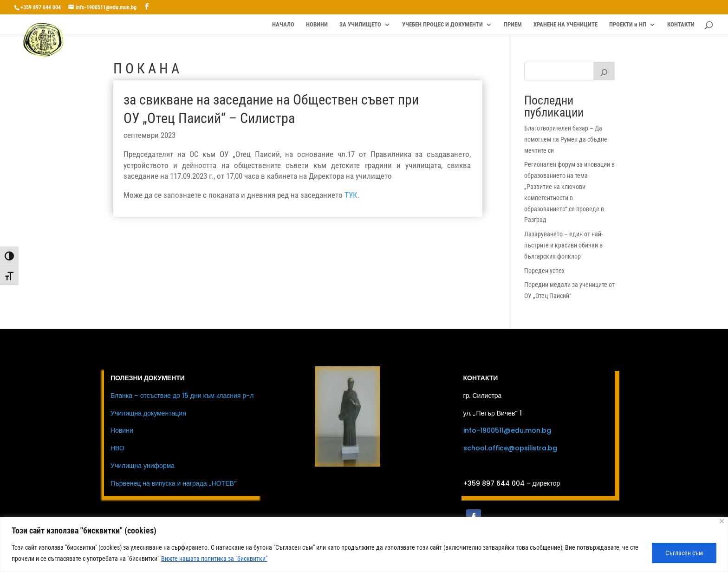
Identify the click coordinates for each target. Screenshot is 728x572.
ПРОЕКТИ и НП (627, 24)
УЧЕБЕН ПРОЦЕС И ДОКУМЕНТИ (442, 24)
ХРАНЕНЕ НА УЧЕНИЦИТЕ (565, 24)
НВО (117, 448)
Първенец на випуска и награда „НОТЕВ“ (173, 483)
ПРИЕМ (513, 24)
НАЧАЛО (283, 24)
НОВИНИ (317, 24)
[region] (364, 544)
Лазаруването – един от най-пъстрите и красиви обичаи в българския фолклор (563, 245)
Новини (121, 430)
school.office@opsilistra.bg (510, 448)
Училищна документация (148, 413)
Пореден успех (544, 270)
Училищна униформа (142, 465)
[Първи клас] (604, 71)
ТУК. (352, 195)
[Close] (722, 521)
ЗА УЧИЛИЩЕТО (360, 24)
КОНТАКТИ (681, 24)
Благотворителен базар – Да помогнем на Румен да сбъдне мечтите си (565, 139)
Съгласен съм (684, 553)
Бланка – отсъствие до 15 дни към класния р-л (182, 395)
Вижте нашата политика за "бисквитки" (214, 558)
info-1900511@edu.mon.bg (507, 430)
